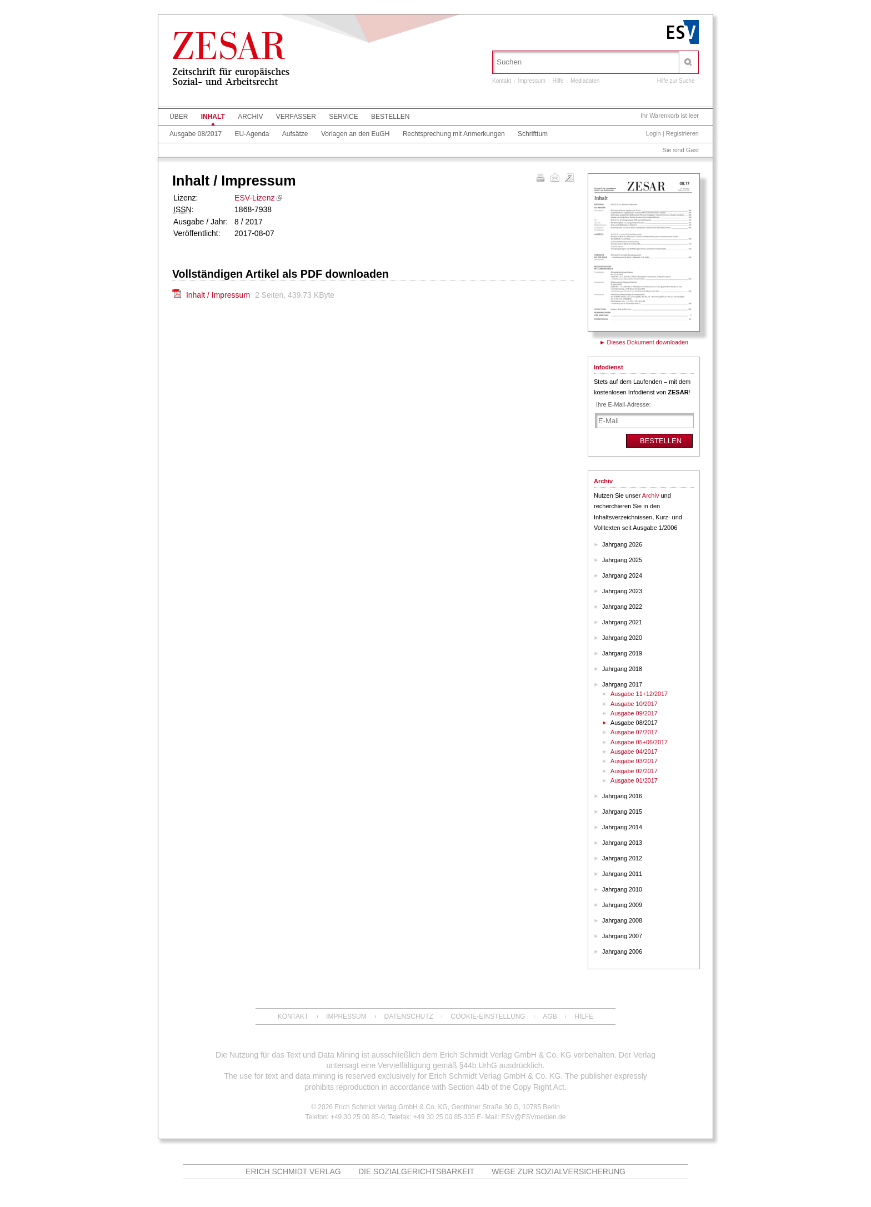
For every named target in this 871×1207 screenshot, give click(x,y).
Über (178, 117)
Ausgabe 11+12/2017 (639, 693)
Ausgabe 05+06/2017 (639, 742)
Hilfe (558, 81)
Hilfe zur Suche (676, 81)
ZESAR (229, 51)
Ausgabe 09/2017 (634, 713)
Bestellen (390, 117)
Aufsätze (295, 134)
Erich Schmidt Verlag (293, 1171)
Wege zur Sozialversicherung (558, 1171)
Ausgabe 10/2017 (634, 703)
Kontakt (501, 81)
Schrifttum (533, 134)
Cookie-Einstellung (488, 1016)
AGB (550, 1016)
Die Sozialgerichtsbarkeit (416, 1171)
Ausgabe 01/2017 (634, 780)
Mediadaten (584, 81)
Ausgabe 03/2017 (634, 761)
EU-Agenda (251, 134)
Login (653, 133)
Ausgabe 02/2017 (634, 771)
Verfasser (296, 117)
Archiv (250, 117)
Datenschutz (408, 1016)
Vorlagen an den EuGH (355, 134)
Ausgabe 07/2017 (634, 732)
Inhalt (213, 117)
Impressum (531, 81)
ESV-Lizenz (254, 197)
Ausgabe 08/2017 (195, 134)
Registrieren (682, 133)
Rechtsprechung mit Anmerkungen (454, 134)
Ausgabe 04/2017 (634, 751)
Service (343, 117)
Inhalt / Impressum (219, 295)
